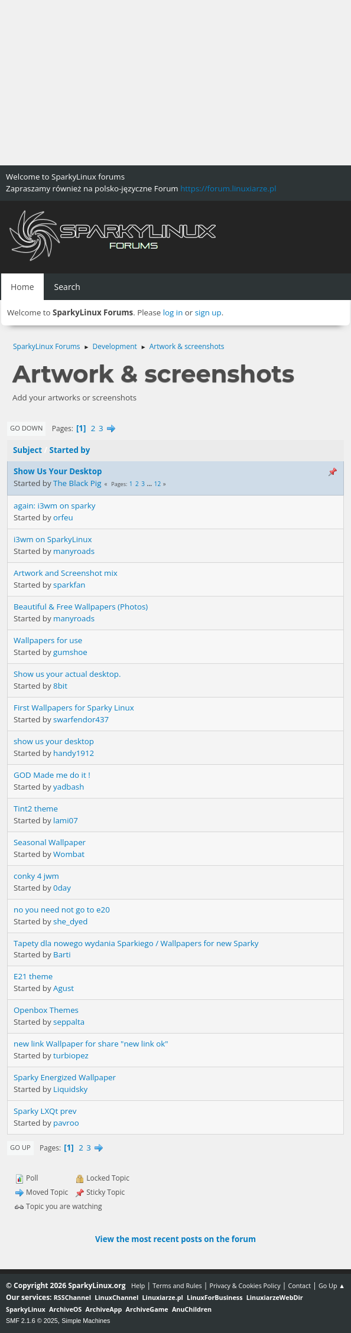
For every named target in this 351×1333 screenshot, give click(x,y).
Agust (63, 988)
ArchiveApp (104, 1309)
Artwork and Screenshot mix (66, 573)
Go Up (20, 1147)
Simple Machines (85, 1320)
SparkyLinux (26, 1309)
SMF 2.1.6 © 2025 (32, 1320)
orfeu (63, 517)
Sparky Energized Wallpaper (65, 1077)
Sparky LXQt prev (45, 1111)
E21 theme (33, 976)
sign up (208, 312)
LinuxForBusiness (214, 1297)
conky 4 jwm (36, 876)
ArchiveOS (65, 1309)
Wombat (68, 854)
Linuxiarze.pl (162, 1297)
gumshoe (70, 652)
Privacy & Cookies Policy (244, 1285)
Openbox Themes (46, 1010)
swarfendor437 (81, 719)
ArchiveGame (147, 1309)
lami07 (65, 820)
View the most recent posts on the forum (175, 1239)
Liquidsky (70, 1089)
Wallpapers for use (48, 640)
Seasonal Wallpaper (50, 842)
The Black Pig (77, 483)
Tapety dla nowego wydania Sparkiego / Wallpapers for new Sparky (136, 943)
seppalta (68, 1021)
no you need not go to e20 (62, 909)
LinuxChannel (116, 1297)
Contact (299, 1285)
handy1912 (73, 753)
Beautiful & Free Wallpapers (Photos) (81, 606)
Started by (70, 450)
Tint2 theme (36, 808)
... (150, 484)
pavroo (66, 1122)
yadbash (68, 786)
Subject (27, 450)
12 (157, 484)
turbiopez (71, 1055)
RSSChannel (72, 1297)
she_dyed (70, 921)
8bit (60, 685)
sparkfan (69, 584)
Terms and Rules (177, 1285)
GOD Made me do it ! (52, 775)
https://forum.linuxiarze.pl (228, 188)
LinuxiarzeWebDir (274, 1297)
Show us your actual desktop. (67, 674)
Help (138, 1285)
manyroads (74, 551)
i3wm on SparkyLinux (53, 539)
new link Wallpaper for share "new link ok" (91, 1043)
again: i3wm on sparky (54, 505)
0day (62, 887)
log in (173, 312)
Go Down (26, 427)
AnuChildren (192, 1309)
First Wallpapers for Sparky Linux (74, 707)
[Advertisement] (175, 82)
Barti (62, 954)
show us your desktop (54, 741)
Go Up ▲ (331, 1285)
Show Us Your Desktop (58, 471)
